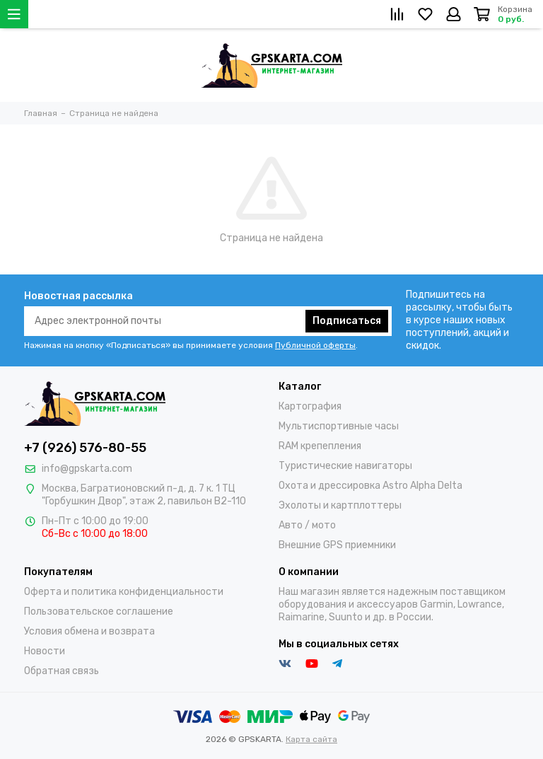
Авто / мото (307, 525)
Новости (44, 651)
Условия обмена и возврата (89, 631)
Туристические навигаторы (345, 466)
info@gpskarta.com (87, 469)
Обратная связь (61, 671)
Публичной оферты (315, 345)
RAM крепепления (320, 446)
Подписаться (347, 321)
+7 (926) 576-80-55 (85, 448)
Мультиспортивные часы (339, 426)
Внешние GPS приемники (337, 545)
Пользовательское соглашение (98, 612)
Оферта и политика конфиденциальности (123, 592)
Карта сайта (311, 739)
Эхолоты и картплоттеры (340, 505)
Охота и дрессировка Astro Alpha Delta (370, 486)
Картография (310, 406)
